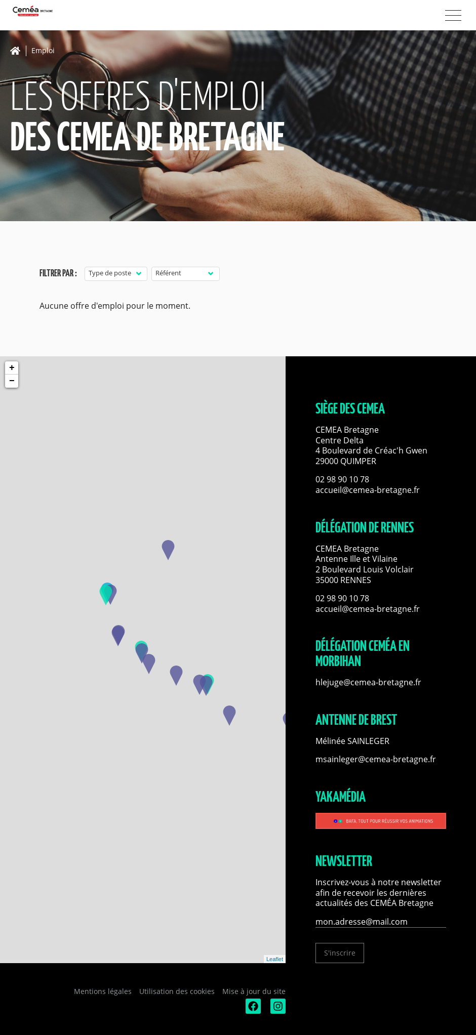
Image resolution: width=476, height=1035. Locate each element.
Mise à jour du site (254, 991)
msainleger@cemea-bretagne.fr (375, 759)
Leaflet (274, 959)
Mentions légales (103, 991)
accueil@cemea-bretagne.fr (367, 489)
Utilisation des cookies (177, 991)
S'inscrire (339, 953)
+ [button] (12, 368)
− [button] (12, 381)
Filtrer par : (58, 273)
